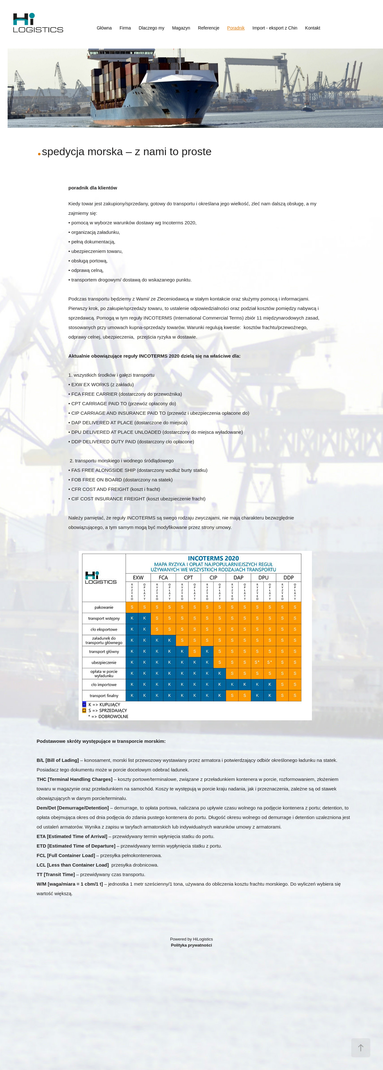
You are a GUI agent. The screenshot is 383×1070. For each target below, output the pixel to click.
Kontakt (312, 27)
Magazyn (181, 27)
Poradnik (236, 27)
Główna (104, 27)
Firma (125, 27)
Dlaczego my (151, 27)
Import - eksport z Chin (275, 27)
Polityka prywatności (191, 945)
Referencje (209, 27)
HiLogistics (203, 939)
